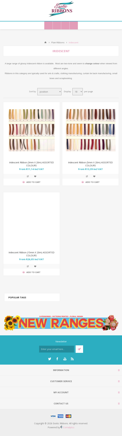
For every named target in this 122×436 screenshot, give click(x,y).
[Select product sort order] (49, 91)
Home (45, 42)
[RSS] (72, 358)
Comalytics (67, 427)
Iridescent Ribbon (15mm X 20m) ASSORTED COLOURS (31, 254)
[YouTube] (64, 358)
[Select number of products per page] (77, 91)
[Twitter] (49, 358)
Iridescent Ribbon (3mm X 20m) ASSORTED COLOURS (31, 164)
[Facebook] (57, 358)
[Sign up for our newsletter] (56, 349)
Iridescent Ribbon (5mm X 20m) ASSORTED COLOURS (90, 164)
